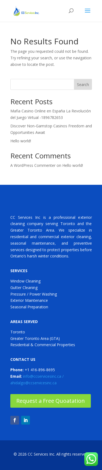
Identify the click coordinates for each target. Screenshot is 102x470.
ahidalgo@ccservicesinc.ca (33, 382)
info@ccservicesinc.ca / (43, 376)
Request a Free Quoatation (50, 400)
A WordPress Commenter (32, 165)
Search (83, 84)
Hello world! (20, 140)
